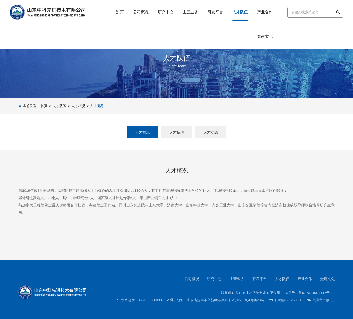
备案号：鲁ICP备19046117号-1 (309, 293)
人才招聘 (176, 133)
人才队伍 (59, 106)
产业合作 (305, 279)
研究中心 (214, 279)
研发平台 (259, 279)
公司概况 (191, 279)
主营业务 (237, 279)
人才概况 (78, 106)
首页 (44, 106)
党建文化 (327, 279)
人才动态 (210, 133)
